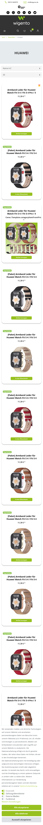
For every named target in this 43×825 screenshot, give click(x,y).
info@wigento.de (33, 2)
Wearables (11, 37)
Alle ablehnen (21, 813)
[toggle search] (18, 31)
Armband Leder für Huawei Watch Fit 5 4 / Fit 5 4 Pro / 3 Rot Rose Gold (21, 91)
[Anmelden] (38, 31)
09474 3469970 (13, 2)
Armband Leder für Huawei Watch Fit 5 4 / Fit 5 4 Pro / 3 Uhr (21, 212)
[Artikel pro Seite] (21, 74)
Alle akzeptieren (21, 807)
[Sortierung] (21, 68)
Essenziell (10, 791)
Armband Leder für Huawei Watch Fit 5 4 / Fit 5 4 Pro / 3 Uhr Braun (21, 699)
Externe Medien (12, 796)
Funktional (10, 799)
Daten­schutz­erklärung (28, 786)
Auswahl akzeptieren (21, 819)
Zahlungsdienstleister (15, 793)
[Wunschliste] (24, 31)
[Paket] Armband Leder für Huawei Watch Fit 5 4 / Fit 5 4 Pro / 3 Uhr (21, 152)
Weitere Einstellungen (11, 801)
